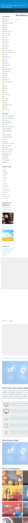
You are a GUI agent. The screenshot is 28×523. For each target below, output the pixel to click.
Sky (5, 169)
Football (6, 198)
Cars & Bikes (7, 33)
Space (5, 90)
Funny (5, 58)
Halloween (6, 63)
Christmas (6, 40)
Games (6, 61)
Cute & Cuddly (7, 50)
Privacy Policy (7, 145)
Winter (5, 107)
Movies (6, 75)
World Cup (6, 109)
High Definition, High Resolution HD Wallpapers (13, 6)
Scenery (6, 192)
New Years (6, 79)
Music (5, 77)
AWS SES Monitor (7, 251)
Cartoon (6, 173)
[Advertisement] (14, 273)
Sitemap (6, 147)
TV (4, 96)
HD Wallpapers (7, 128)
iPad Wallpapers (8, 135)
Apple (5, 27)
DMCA (5, 124)
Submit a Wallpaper (8, 149)
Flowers (6, 54)
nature (5, 188)
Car (5, 175)
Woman (7, 321)
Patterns (6, 88)
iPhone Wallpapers (8, 137)
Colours (6, 48)
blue (5, 177)
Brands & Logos (8, 31)
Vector (5, 103)
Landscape (6, 190)
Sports (5, 92)
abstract (6, 186)
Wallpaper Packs (8, 105)
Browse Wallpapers (8, 118)
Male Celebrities (8, 69)
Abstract (6, 21)
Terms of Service (8, 151)
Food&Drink (7, 56)
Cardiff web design (7, 249)
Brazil (5, 194)
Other (5, 86)
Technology (7, 94)
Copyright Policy (8, 122)
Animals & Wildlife (8, 23)
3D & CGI (6, 19)
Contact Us (6, 120)
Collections (6, 46)
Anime (5, 25)
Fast (5, 179)
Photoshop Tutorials (9, 143)
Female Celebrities (8, 52)
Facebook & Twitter (9, 126)
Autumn (6, 29)
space (5, 183)
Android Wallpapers (8, 116)
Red (5, 171)
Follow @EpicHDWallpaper (20, 11)
